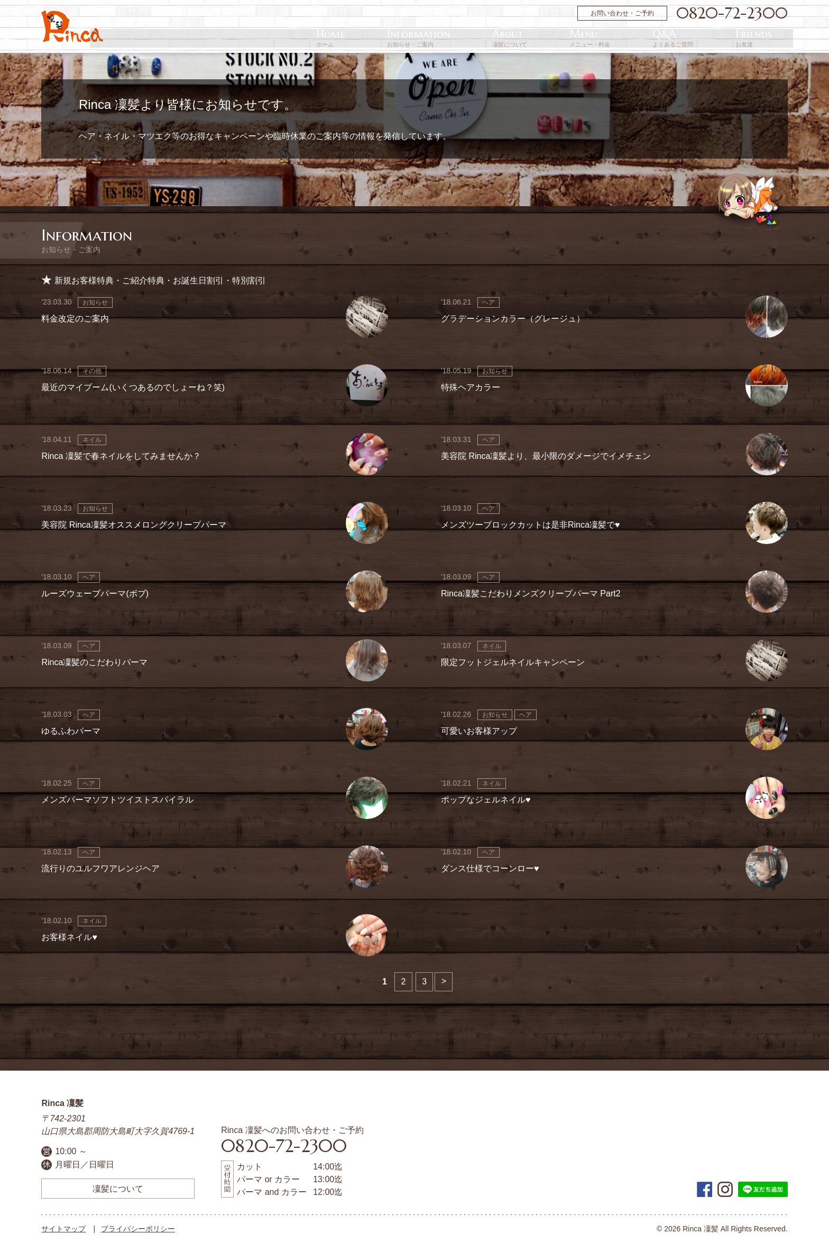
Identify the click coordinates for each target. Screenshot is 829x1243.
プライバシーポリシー (138, 1228)
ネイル (92, 440)
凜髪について (118, 1188)
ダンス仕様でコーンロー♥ (490, 868)
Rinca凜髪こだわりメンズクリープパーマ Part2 (531, 593)
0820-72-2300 (732, 13)
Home (505, 38)
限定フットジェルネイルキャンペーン (513, 662)
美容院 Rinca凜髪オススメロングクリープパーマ (133, 524)
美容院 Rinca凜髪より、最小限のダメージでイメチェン (546, 456)
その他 (92, 371)
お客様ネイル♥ (69, 937)
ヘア (488, 302)
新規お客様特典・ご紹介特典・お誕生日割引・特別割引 (160, 280)
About (620, 38)
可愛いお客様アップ (479, 730)
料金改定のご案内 (75, 318)
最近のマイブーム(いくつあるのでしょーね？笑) (133, 387)
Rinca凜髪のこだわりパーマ (94, 662)
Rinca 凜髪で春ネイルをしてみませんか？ (120, 456)
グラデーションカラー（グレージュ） (513, 318)
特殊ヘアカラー (470, 387)
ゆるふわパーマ (70, 730)
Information (561, 38)
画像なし (367, 317)
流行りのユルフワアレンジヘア (100, 868)
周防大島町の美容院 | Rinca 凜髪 (72, 26)
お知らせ (95, 302)
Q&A (720, 38)
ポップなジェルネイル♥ (486, 799)
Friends (769, 38)
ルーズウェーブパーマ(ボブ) (95, 593)
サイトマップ (63, 1228)
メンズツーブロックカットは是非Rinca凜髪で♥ (530, 524)
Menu (669, 38)
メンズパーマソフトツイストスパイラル (117, 799)
